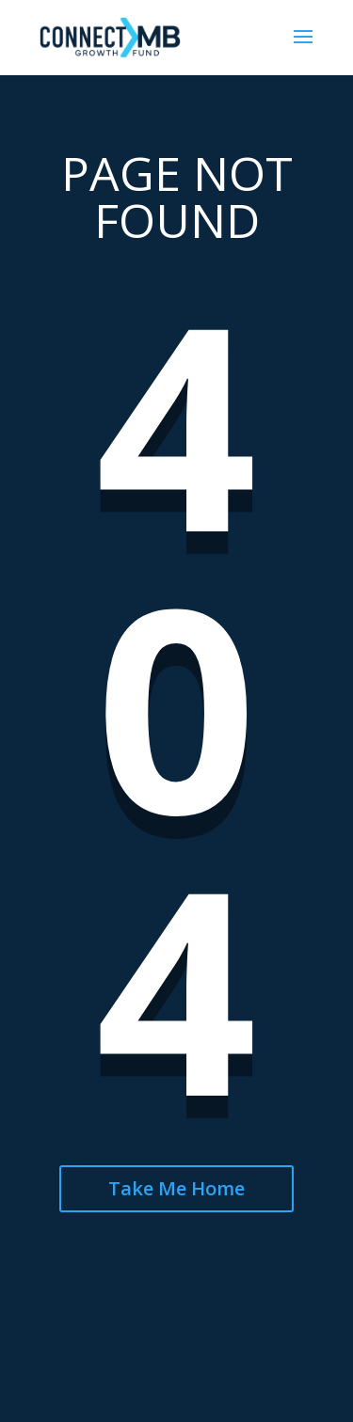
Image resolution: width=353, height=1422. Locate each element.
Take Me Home (176, 1188)
